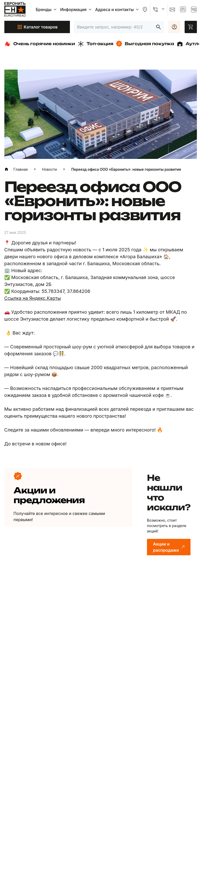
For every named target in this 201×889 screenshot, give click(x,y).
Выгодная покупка (145, 44)
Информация (76, 9)
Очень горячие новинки (39, 44)
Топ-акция (95, 44)
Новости (49, 169)
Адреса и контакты (117, 9)
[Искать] (158, 27)
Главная (21, 169)
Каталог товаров (37, 27)
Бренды (47, 9)
